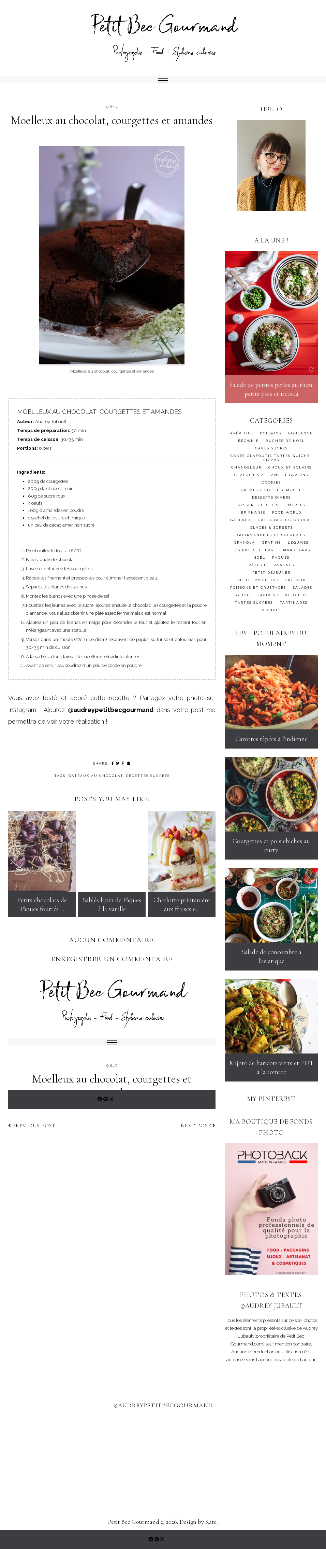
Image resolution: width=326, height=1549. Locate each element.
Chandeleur (246, 467)
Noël (259, 557)
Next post (198, 1125)
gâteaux (240, 520)
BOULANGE (300, 433)
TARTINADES (294, 602)
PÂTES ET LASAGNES (271, 565)
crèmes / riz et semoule (271, 490)
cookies (271, 482)
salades (302, 587)
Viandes (271, 610)
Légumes (298, 542)
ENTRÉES (295, 505)
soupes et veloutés (283, 595)
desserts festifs (258, 505)
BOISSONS (270, 433)
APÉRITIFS (241, 433)
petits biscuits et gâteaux (271, 580)
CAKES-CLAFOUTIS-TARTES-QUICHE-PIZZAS (271, 458)
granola (244, 542)
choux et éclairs (290, 467)
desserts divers (271, 497)
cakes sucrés (271, 448)
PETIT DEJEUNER (271, 572)
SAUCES (243, 595)
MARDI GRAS (296, 550)
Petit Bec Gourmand (133, 1521)
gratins (271, 542)
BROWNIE (248, 441)
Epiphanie (253, 512)
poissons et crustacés (258, 587)
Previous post (32, 1125)
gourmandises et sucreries (271, 535)
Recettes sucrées (148, 776)
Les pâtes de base (254, 550)
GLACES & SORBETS (271, 527)
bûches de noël (285, 441)
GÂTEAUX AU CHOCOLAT (96, 776)
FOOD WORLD (286, 512)
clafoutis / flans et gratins (271, 475)
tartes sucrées (254, 602)
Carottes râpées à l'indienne (271, 739)
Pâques (281, 557)
